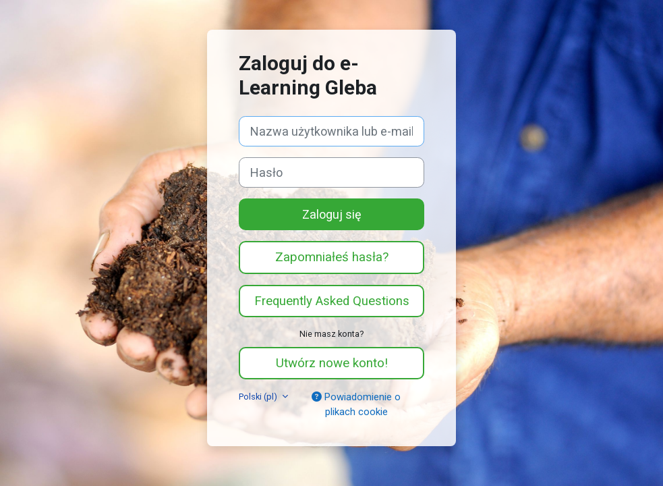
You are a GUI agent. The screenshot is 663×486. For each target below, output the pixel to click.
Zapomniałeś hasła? (331, 257)
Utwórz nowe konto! (332, 363)
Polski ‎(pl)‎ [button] (259, 397)
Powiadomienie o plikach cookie (356, 404)
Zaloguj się (332, 214)
